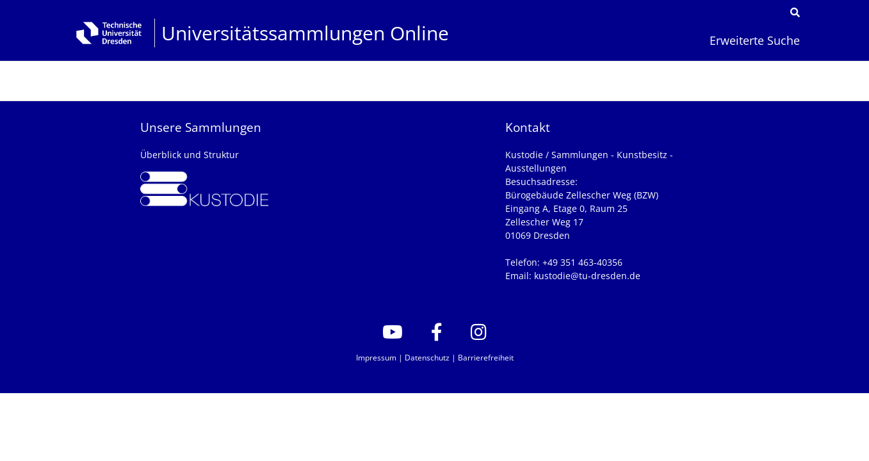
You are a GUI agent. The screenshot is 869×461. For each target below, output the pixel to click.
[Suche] (795, 12)
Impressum (376, 357)
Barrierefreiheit (486, 357)
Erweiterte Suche (755, 40)
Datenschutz (427, 357)
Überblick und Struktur (189, 155)
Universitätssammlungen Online (305, 33)
